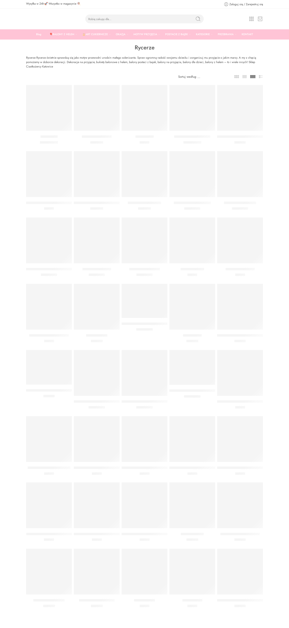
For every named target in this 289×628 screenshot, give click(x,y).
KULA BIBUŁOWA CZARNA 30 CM (148, 534)
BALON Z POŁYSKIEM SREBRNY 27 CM (104, 401)
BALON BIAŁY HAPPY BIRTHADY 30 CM (152, 324)
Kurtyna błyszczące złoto (97, 600)
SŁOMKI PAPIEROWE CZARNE (145, 468)
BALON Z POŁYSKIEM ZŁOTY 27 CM (149, 401)
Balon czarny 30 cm (96, 269)
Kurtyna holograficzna (49, 600)
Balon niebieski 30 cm (240, 203)
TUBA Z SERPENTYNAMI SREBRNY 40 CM (249, 136)
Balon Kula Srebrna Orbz (192, 136)
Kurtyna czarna (96, 335)
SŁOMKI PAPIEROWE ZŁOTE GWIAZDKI (247, 468)
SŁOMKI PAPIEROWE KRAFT (49, 468)
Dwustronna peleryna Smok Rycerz (99, 203)
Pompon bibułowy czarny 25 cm (97, 534)
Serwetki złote (144, 600)
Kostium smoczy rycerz (144, 203)
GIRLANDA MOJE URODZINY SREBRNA (247, 335)
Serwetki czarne (192, 269)
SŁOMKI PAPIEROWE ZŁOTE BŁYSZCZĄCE (201, 468)
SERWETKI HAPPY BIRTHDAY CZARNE (55, 203)
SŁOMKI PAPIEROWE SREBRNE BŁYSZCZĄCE (108, 468)
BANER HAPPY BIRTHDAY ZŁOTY (242, 600)
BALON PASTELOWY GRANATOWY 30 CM (58, 269)
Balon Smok (49, 136)
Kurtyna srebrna (192, 534)
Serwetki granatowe (240, 269)
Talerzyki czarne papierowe (49, 335)
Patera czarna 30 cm (97, 136)
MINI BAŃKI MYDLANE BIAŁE (49, 534)
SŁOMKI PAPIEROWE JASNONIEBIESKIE (248, 401)
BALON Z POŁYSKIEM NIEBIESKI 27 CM (199, 390)
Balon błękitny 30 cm (144, 269)
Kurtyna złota (192, 335)
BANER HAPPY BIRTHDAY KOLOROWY (55, 390)
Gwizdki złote (192, 600)
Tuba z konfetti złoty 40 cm (240, 534)
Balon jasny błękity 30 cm (192, 203)
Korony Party (144, 136)
